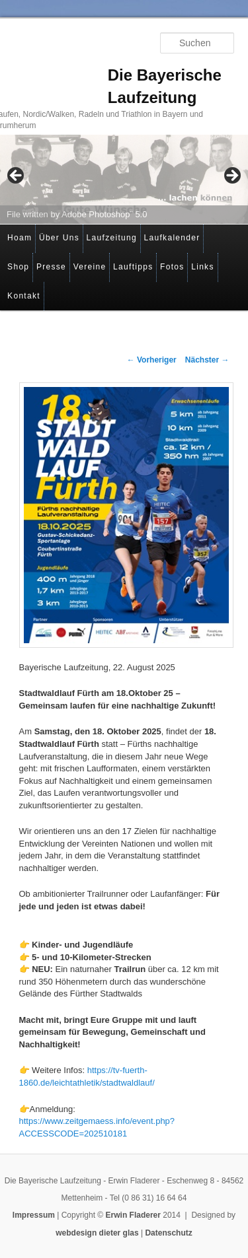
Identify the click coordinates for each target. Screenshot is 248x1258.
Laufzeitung (112, 237)
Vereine (89, 266)
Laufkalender (172, 237)
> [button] (231, 176)
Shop (18, 266)
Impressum (34, 1215)
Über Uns (59, 237)
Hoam (19, 237)
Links (202, 266)
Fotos (172, 266)
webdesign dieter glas (97, 1233)
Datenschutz (168, 1233)
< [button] (16, 176)
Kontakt (23, 295)
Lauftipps (133, 266)
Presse (51, 266)
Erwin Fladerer (133, 1215)
